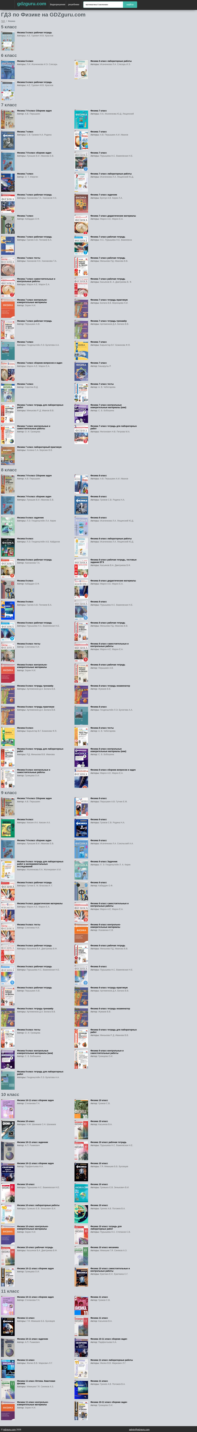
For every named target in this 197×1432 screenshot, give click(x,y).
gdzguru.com (31, 3)
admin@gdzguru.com (139, 1429)
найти (130, 4)
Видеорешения (57, 4)
